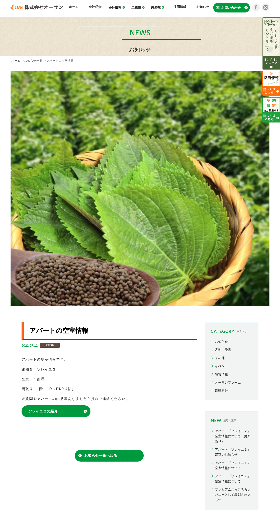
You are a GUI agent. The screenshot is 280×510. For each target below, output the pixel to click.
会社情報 (121, 8)
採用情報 (181, 8)
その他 (220, 125)
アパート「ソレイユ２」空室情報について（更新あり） (232, 204)
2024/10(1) (223, 389)
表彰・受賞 (223, 117)
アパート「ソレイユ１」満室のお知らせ (232, 219)
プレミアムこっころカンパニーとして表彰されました (232, 262)
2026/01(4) (223, 324)
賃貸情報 (221, 142)
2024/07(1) (223, 397)
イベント (221, 134)
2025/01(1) (223, 364)
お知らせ (200, 8)
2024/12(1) (223, 373)
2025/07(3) (223, 348)
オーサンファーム (228, 150)
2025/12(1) (223, 332)
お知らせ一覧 (33, 60)
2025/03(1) (223, 356)
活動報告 (221, 158)
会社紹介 (99, 8)
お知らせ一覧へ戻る (100, 223)
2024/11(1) (223, 381)
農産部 (161, 8)
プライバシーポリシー (193, 472)
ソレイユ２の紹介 (43, 179)
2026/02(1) (223, 315)
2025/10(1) (223, 340)
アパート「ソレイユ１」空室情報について (232, 232)
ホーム (82, 8)
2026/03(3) (223, 307)
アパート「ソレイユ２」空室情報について (232, 246)
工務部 (142, 8)
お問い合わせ (227, 472)
